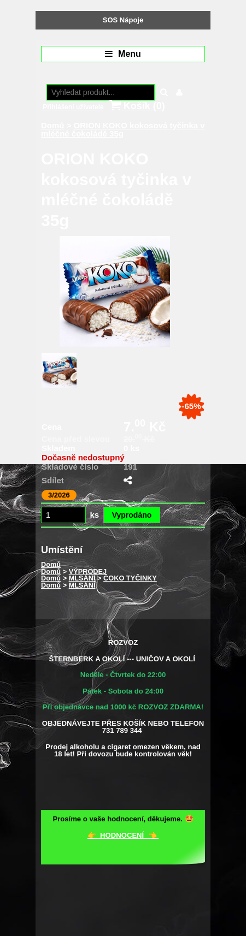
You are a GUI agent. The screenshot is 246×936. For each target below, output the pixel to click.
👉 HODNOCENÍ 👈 (123, 835)
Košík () (137, 105)
